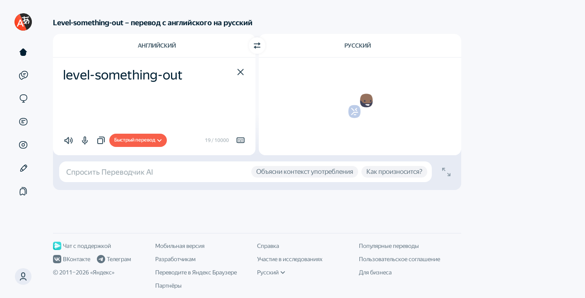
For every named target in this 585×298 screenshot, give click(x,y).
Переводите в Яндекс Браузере (196, 272)
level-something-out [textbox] (123, 75)
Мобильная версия (180, 246)
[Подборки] (23, 191)
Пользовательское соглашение (399, 259)
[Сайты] (23, 98)
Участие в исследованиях (290, 259)
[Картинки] (23, 145)
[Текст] (23, 52)
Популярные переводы (389, 246)
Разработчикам (175, 259)
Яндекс (102, 272)
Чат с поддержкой (82, 246)
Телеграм (114, 259)
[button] (23, 276)
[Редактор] (23, 168)
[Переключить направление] (257, 45)
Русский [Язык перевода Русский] (357, 45)
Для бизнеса (375, 272)
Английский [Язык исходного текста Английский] (157, 45)
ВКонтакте (71, 259)
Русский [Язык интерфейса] (271, 272)
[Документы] (23, 121)
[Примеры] (23, 75)
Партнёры (168, 285)
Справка (268, 246)
